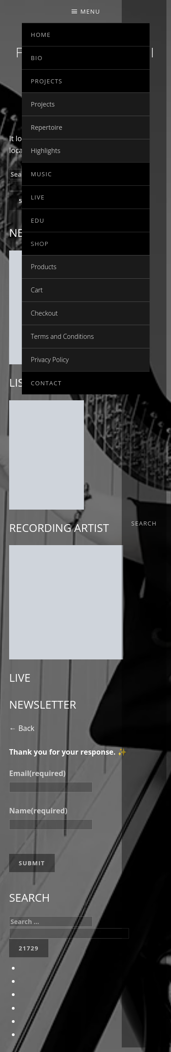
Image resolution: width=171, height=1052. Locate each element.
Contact (46, 383)
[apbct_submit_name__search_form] (28, 948)
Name (38, 811)
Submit (32, 863)
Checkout (44, 313)
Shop (40, 244)
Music (41, 174)
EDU (38, 220)
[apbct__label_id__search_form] (69, 933)
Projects (47, 81)
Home (41, 35)
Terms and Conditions (62, 336)
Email (37, 773)
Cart (37, 290)
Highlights (46, 150)
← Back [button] (21, 728)
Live (38, 197)
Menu (90, 11)
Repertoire (46, 127)
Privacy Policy (50, 359)
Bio (37, 58)
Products (44, 266)
